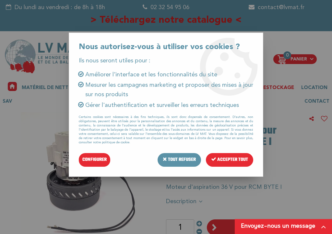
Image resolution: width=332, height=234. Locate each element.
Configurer (94, 159)
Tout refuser (179, 159)
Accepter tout (229, 159)
